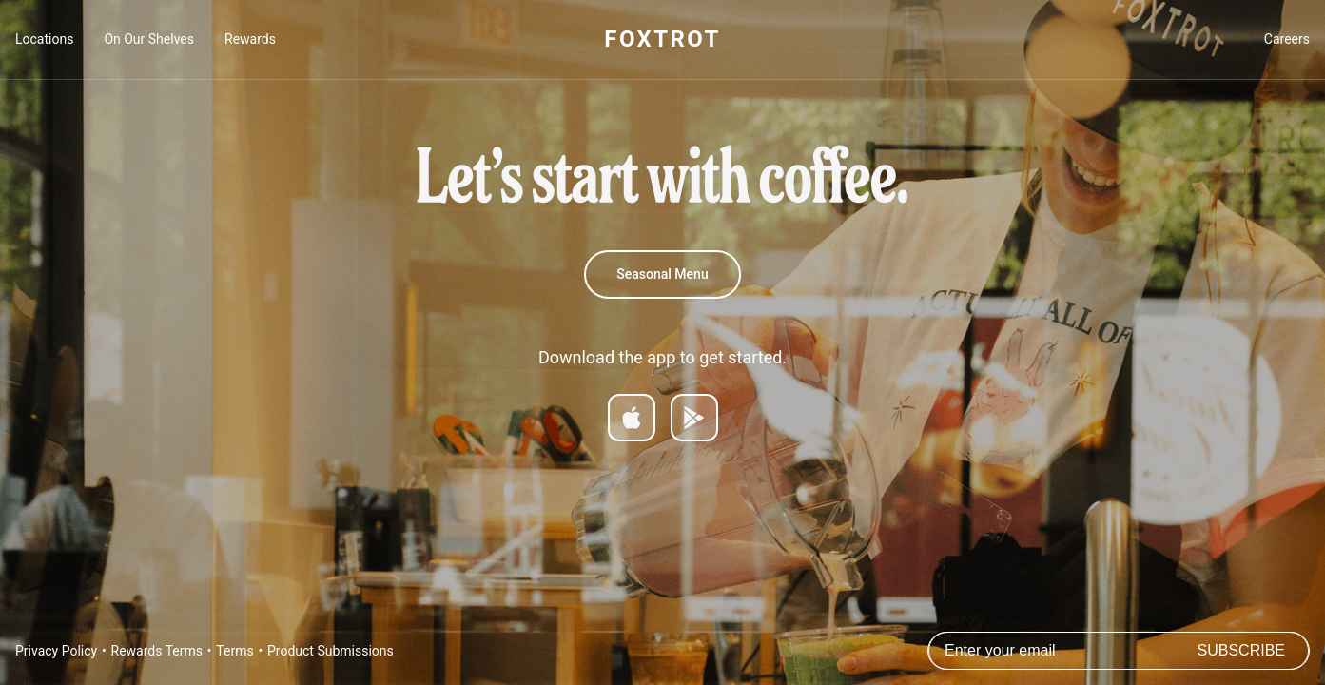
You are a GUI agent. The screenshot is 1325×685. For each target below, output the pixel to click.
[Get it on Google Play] (694, 417)
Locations (44, 39)
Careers (1287, 39)
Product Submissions (330, 650)
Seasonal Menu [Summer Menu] (662, 274)
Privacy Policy (56, 650)
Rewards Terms (157, 650)
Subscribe (1241, 650)
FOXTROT (662, 39)
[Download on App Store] (631, 417)
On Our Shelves (149, 39)
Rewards (250, 39)
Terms (234, 650)
